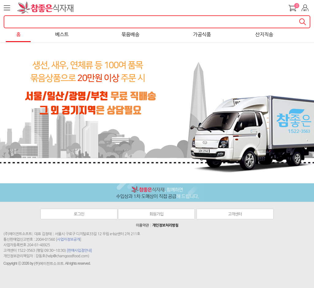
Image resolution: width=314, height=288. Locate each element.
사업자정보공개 (68, 239)
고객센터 (235, 214)
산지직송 (264, 34)
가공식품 (202, 34)
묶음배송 (130, 34)
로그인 (79, 214)
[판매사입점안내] (79, 250)
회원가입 (156, 214)
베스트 (62, 34)
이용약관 (142, 225)
